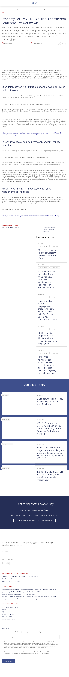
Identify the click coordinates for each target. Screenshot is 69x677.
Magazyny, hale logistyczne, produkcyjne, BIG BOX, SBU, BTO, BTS (20, 576)
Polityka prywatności (8, 614)
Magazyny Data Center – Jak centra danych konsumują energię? (20, 599)
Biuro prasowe (11, 9)
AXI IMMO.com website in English (11, 607)
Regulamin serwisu (7, 616)
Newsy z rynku (55, 246)
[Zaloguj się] (36, 3)
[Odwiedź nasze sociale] (3, 563)
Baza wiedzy (5, 395)
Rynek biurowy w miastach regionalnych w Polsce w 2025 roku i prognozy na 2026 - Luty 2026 (29, 596)
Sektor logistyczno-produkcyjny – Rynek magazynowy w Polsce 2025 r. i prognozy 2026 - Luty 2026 (30, 589)
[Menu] (66, 3)
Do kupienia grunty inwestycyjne (11, 581)
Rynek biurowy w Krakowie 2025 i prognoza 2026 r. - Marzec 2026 (21, 592)
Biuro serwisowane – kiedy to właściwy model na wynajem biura (47, 254)
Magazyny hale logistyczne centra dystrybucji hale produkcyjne (34, 515)
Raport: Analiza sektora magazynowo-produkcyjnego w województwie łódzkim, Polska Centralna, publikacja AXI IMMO (47, 310)
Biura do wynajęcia (7, 579)
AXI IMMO (4, 9)
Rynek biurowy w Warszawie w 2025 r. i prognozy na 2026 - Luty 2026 (22, 594)
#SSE (3, 13)
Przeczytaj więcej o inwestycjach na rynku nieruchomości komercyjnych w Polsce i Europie (31, 216)
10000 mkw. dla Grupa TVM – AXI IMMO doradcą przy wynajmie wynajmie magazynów (47, 338)
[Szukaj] (33, 3)
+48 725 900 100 (47, 231)
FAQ (3, 612)
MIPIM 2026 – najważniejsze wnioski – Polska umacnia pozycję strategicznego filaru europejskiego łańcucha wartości (47, 365)
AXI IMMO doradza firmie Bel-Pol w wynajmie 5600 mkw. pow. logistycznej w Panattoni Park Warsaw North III (46, 279)
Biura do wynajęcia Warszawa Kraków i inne (34, 510)
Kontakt (4, 609)
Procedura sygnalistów (8, 619)
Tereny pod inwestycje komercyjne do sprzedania (34, 521)
